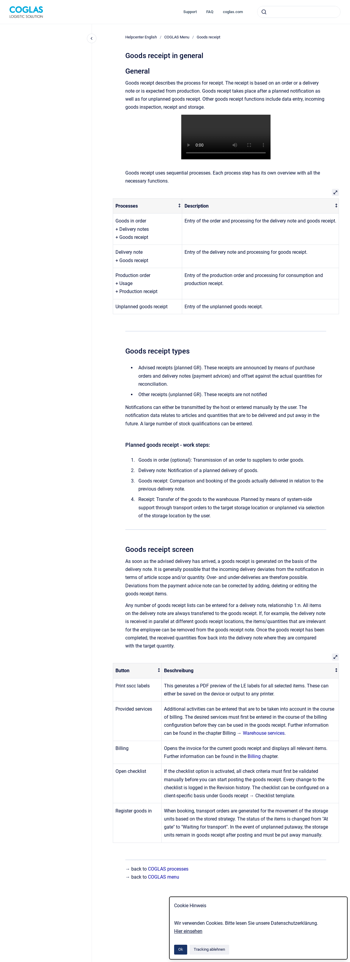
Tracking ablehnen (209, 949)
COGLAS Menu (176, 37)
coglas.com (233, 12)
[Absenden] (264, 12)
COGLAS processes (168, 869)
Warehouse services (264, 733)
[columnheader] (147, 206)
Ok (180, 949)
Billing (254, 756)
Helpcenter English (141, 37)
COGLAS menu (163, 877)
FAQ (209, 12)
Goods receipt (208, 37)
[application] (348, 960)
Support (190, 12)
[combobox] (298, 12)
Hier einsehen (188, 931)
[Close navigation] (91, 38)
